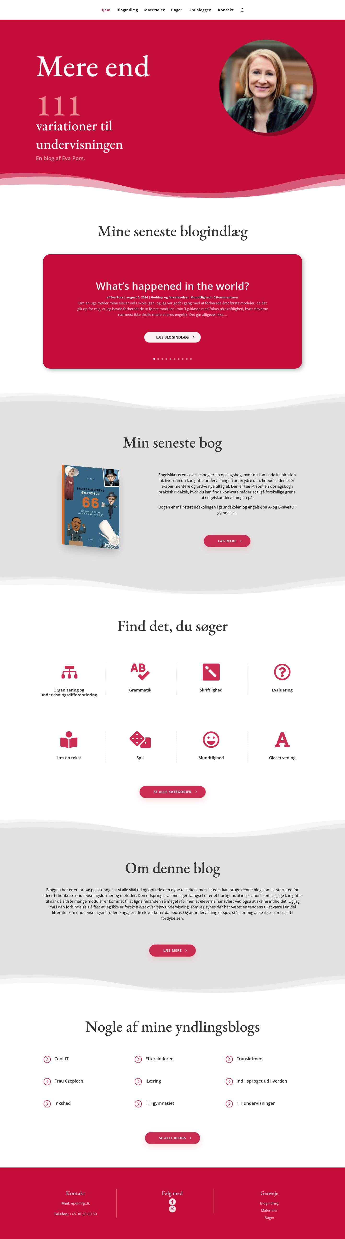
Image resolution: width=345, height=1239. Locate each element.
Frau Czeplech (68, 1081)
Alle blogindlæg (167, 175)
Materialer (154, 10)
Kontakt (226, 10)
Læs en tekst (68, 757)
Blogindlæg (127, 10)
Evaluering (281, 690)
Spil (139, 757)
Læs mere (227, 541)
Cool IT (61, 1059)
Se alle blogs (172, 1138)
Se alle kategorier (172, 792)
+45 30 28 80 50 (84, 1213)
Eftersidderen (159, 1059)
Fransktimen (249, 1059)
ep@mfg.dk (82, 1203)
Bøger (176, 10)
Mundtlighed (210, 757)
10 (191, 359)
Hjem (105, 10)
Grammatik (139, 690)
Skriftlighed (210, 690)
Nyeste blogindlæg (100, 175)
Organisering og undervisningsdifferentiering (67, 692)
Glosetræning (281, 757)
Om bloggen (200, 10)
